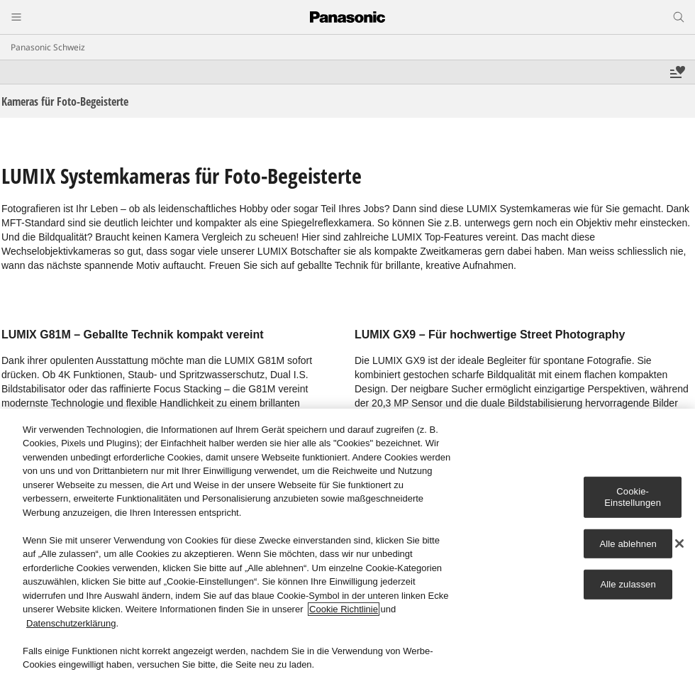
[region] (347, 544)
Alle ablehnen (627, 543)
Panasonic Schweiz (48, 47)
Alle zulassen (628, 584)
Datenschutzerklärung (71, 623)
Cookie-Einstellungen (632, 497)
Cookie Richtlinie (343, 609)
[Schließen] (679, 543)
